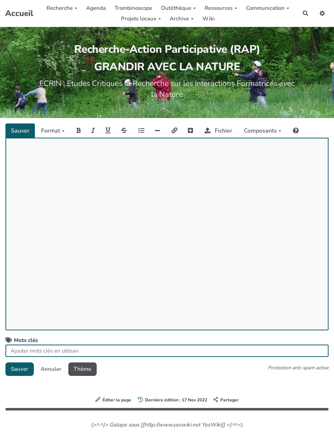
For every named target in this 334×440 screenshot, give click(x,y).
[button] (322, 13)
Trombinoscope (133, 8)
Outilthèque (178, 8)
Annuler (51, 369)
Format (53, 131)
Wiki (208, 18)
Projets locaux (141, 18)
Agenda (96, 8)
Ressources (221, 8)
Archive (182, 18)
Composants (262, 131)
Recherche (62, 8)
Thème (82, 369)
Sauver (20, 131)
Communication (267, 8)
